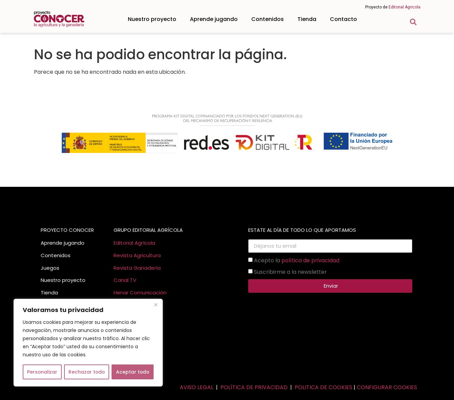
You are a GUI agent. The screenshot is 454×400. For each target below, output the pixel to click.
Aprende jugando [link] (214, 19)
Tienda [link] (306, 19)
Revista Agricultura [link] (137, 255)
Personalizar (42, 372)
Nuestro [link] (51, 280)
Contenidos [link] (267, 19)
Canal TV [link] (125, 280)
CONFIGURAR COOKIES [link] (387, 387)
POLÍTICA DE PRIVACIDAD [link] (254, 387)
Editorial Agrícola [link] (134, 242)
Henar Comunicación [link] (140, 292)
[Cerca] (156, 305)
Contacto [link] (343, 19)
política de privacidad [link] (310, 260)
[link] (59, 19)
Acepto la (296, 260)
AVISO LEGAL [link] (196, 387)
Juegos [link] (50, 267)
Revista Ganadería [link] (137, 267)
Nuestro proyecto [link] (152, 19)
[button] (413, 22)
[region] (88, 342)
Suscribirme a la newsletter (290, 271)
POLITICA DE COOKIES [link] (323, 387)
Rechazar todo (86, 372)
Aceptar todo (133, 372)
